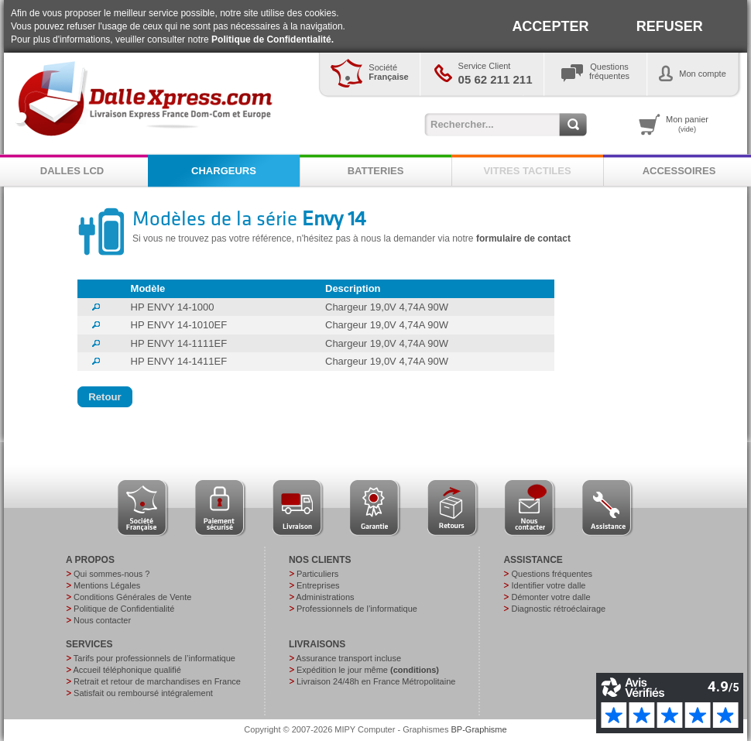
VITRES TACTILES (527, 171)
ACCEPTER (550, 26)
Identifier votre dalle (548, 585)
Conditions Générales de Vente (132, 597)
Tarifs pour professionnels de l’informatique (154, 658)
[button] (104, 397)
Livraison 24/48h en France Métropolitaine (376, 681)
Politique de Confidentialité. (272, 39)
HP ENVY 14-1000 (172, 307)
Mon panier (687, 124)
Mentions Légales (107, 585)
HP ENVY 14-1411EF (179, 361)
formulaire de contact (523, 238)
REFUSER (669, 26)
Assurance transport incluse (348, 658)
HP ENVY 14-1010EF (179, 325)
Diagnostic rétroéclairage (558, 608)
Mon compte (702, 73)
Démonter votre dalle (550, 597)
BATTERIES (376, 171)
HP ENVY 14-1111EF (179, 343)
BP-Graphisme (479, 729)
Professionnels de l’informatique (357, 608)
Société (388, 72)
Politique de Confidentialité (124, 608)
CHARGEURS (223, 171)
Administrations (325, 597)
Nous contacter (102, 620)
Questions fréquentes (551, 573)
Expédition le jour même (368, 669)
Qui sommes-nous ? (111, 573)
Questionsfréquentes (609, 71)
